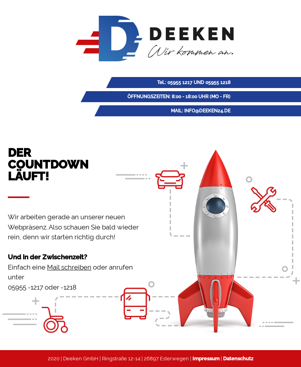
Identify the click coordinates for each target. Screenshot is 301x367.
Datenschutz (238, 358)
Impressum (205, 358)
